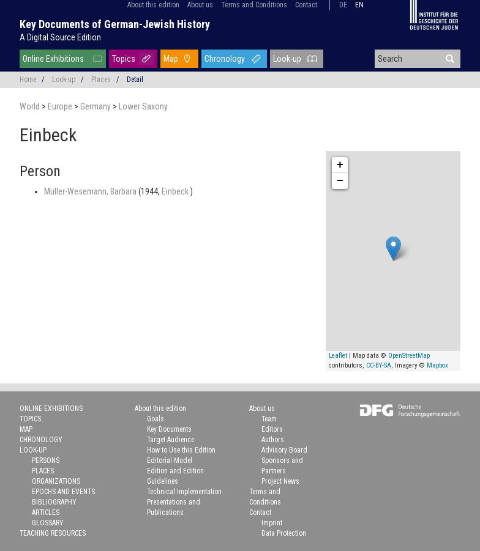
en (359, 5)
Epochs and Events (63, 491)
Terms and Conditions (254, 5)
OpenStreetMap (409, 356)
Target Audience (170, 439)
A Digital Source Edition (60, 37)
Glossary (48, 523)
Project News (280, 481)
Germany (96, 106)
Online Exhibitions (53, 59)
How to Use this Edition (181, 450)
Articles (45, 512)
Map (170, 59)
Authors (272, 439)
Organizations (56, 481)
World (31, 106)
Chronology (224, 59)
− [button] (340, 181)
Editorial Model (169, 460)
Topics (123, 59)
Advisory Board (284, 450)
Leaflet (338, 356)
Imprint (271, 523)
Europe (61, 106)
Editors (272, 429)
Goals (155, 419)
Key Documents (169, 429)
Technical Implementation (184, 491)
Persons (45, 460)
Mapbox (437, 365)
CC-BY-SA (378, 365)
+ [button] (340, 165)
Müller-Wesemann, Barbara (91, 191)
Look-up (287, 59)
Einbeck (176, 191)
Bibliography (54, 502)
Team (269, 419)
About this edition (153, 5)
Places (101, 79)
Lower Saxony (143, 106)
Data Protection (283, 533)
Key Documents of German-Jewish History (115, 24)
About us (200, 5)
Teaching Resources (53, 533)
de (343, 5)
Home (28, 79)
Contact (306, 5)
